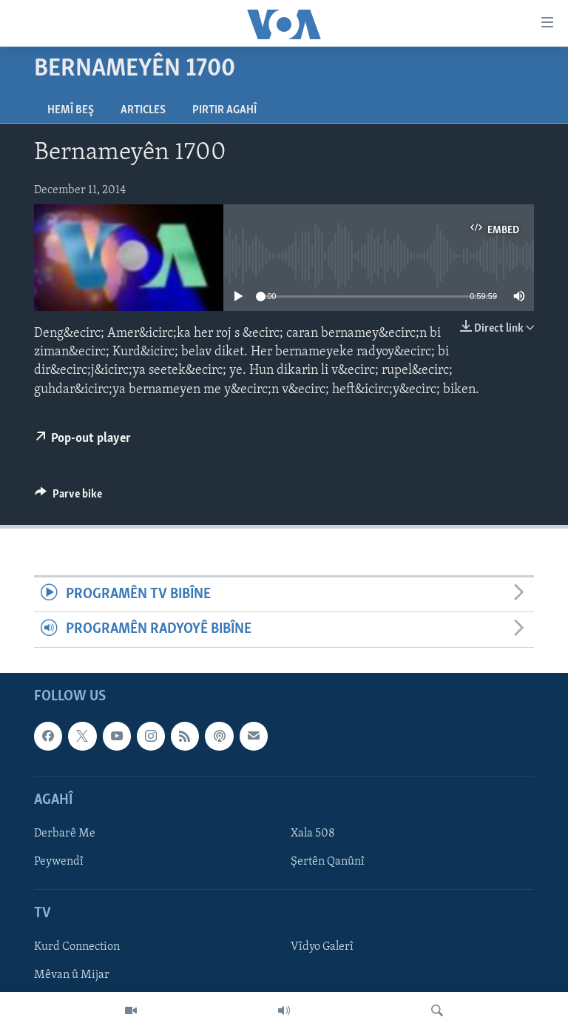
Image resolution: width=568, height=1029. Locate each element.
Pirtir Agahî (224, 110)
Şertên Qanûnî (328, 862)
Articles (143, 110)
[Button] (68, 497)
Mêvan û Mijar (71, 975)
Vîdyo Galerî (322, 947)
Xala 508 (313, 833)
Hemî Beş (70, 110)
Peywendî (59, 862)
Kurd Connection (77, 947)
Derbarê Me (64, 833)
